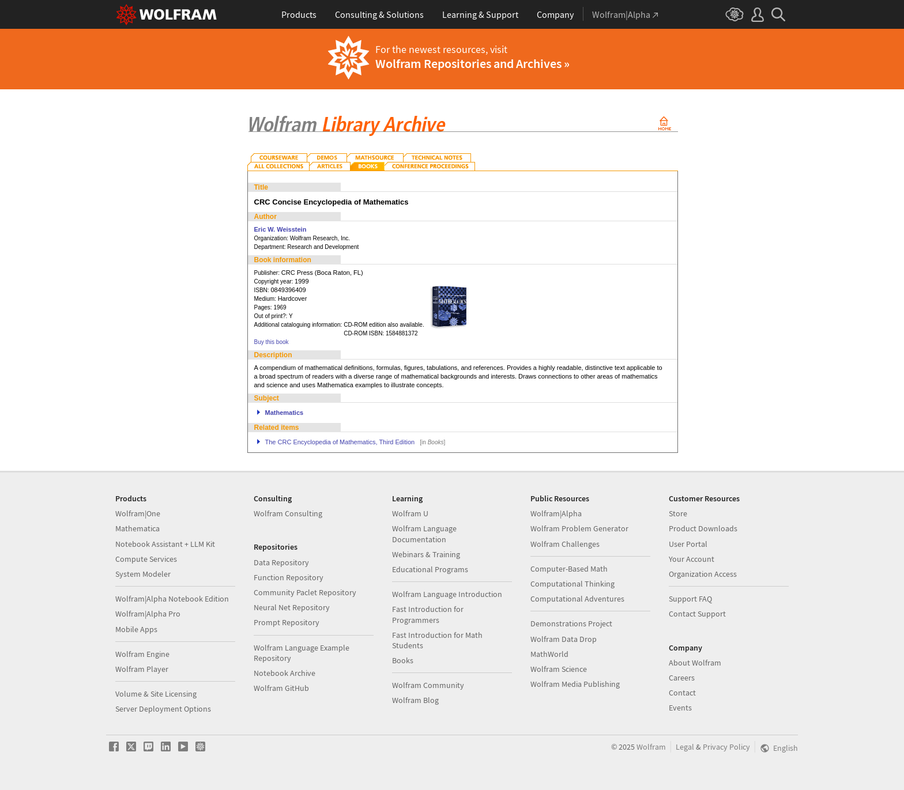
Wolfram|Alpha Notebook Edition (172, 599)
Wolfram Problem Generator (579, 528)
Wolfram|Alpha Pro (147, 613)
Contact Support (697, 613)
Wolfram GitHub (281, 688)
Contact (682, 692)
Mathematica (137, 528)
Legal (685, 747)
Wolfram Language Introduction (447, 594)
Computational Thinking (572, 584)
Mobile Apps (136, 629)
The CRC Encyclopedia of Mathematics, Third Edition (340, 442)
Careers (682, 677)
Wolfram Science (558, 669)
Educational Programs (430, 569)
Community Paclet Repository (305, 592)
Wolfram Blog (415, 700)
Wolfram (651, 747)
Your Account (691, 559)
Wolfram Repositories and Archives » (472, 63)
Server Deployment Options (163, 709)
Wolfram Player (141, 669)
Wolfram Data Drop (563, 639)
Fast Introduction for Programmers (428, 614)
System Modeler (143, 574)
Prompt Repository (286, 622)
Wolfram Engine (142, 654)
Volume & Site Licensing (156, 694)
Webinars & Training (426, 554)
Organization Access (703, 574)
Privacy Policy (726, 747)
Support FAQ (690, 599)
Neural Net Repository (292, 607)
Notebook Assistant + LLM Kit (165, 544)
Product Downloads (703, 528)
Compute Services (146, 559)
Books (402, 660)
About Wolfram (695, 662)
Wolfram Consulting (288, 513)
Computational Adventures (577, 599)
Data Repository (281, 562)
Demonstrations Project (571, 623)
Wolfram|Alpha (556, 513)
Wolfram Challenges (565, 544)
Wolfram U (410, 513)
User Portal (688, 544)
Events (680, 707)
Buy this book (271, 342)
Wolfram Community (428, 685)
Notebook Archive (284, 673)
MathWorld (549, 654)
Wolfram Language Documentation (424, 533)
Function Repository (288, 577)
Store (678, 513)
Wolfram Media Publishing (575, 684)
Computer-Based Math (569, 569)
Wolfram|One (137, 513)
